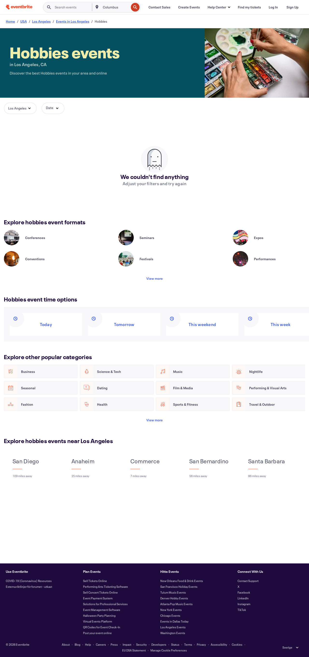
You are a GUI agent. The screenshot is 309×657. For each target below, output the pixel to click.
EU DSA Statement (134, 650)
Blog (77, 644)
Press (114, 644)
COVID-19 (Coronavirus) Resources (29, 581)
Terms (188, 644)
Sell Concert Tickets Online (100, 592)
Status (175, 644)
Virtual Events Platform (97, 621)
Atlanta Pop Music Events (176, 604)
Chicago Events (170, 615)
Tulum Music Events (173, 592)
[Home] (19, 7)
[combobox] (115, 7)
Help (88, 644)
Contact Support (248, 581)
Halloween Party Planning (99, 615)
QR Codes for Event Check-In (101, 627)
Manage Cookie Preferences (168, 650)
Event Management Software (101, 610)
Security (141, 644)
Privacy (201, 644)
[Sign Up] (292, 7)
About (66, 644)
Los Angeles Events (173, 627)
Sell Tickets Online (95, 581)
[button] (219, 7)
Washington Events (172, 633)
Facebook (244, 592)
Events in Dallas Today (174, 621)
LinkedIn (243, 598)
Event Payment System (97, 598)
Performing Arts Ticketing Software (105, 587)
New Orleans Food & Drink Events (181, 581)
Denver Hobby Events (174, 598)
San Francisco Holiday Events (178, 587)
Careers (101, 644)
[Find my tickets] (249, 7)
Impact (127, 644)
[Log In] (273, 7)
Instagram (244, 604)
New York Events (171, 610)
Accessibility (219, 644)
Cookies (237, 644)
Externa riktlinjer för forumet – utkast (29, 587)
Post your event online (97, 633)
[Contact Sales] (159, 7)
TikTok (242, 610)
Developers (158, 644)
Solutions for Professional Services (105, 604)
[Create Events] (189, 7)
